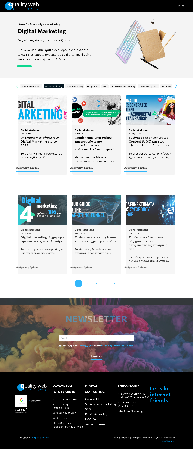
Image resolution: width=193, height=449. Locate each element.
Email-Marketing (75, 86)
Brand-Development (31, 86)
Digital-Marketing (53, 86)
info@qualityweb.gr (131, 411)
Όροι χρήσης (24, 437)
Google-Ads (92, 86)
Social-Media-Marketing (123, 86)
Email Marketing (96, 414)
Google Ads (93, 399)
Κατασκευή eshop (65, 399)
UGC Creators (94, 419)
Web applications (64, 412)
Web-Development (148, 86)
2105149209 (126, 402)
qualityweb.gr (168, 441)
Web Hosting (61, 418)
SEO (105, 86)
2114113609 (125, 406)
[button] (176, 86)
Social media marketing (101, 404)
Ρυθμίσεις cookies (40, 437)
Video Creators (95, 424)
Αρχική (20, 24)
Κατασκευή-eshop (170, 86)
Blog (31, 24)
